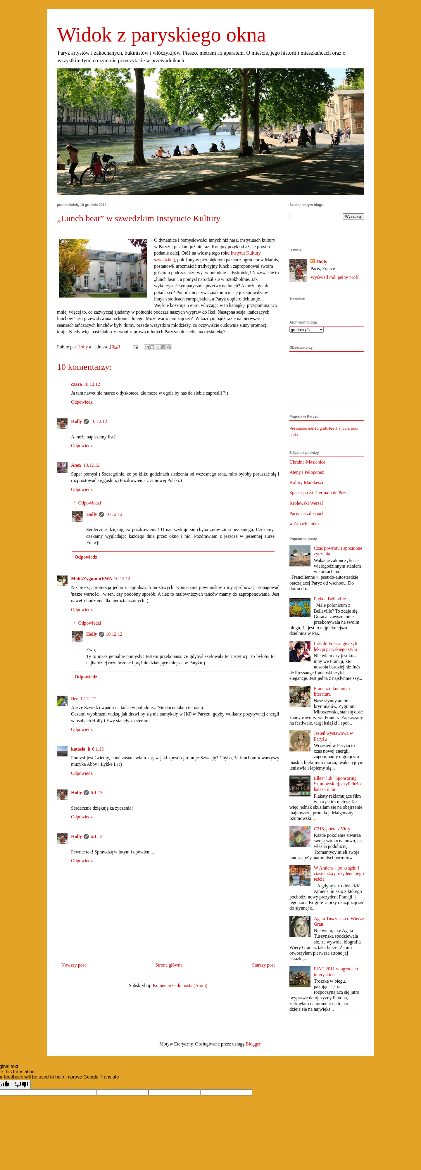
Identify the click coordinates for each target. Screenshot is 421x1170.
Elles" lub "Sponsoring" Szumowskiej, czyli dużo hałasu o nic (337, 784)
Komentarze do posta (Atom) (180, 985)
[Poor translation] (21, 1084)
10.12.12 (92, 384)
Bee (74, 698)
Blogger (253, 1043)
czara (76, 384)
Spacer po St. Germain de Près (318, 492)
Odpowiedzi (89, 502)
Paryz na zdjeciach (307, 513)
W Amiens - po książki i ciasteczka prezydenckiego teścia (339, 873)
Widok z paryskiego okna (161, 34)
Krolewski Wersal (306, 503)
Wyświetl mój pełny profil (335, 277)
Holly (76, 421)
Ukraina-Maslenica (307, 461)
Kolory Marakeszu (307, 482)
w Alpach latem (304, 523)
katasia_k (80, 748)
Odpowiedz (82, 402)
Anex (76, 465)
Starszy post (263, 964)
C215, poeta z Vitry (332, 828)
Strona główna (168, 964)
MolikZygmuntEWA (91, 578)
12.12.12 (88, 698)
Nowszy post (73, 964)
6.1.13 (98, 748)
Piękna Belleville (330, 598)
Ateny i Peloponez (306, 472)
